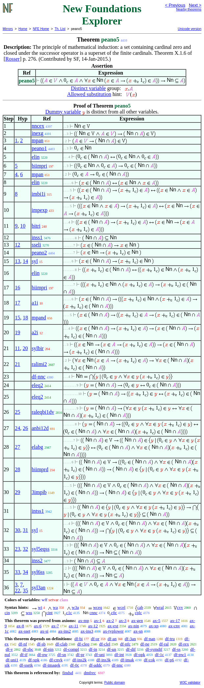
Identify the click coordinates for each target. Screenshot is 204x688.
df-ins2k (79, 659)
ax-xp (154, 625)
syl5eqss (40, 549)
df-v (9, 649)
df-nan (149, 638)
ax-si (44, 631)
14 (25, 261)
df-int (119, 654)
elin (35, 157)
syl (35, 261)
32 (25, 549)
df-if (23, 654)
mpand (39, 317)
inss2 (37, 560)
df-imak (127, 659)
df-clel (104, 643)
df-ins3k (103, 659)
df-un (111, 649)
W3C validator (190, 682)
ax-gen (137, 620)
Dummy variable (63, 112)
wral (160, 607)
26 (25, 428)
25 (17, 412)
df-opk (139, 654)
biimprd (40, 469)
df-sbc (28, 649)
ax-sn (138, 631)
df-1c (159, 654)
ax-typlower (113, 631)
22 (17, 590)
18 (25, 317)
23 (17, 549)
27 (17, 447)
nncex (38, 126)
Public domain (114, 682)
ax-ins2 (64, 631)
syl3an (38, 587)
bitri (36, 226)
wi (40, 607)
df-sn (61, 654)
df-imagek (51, 665)
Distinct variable (88, 88)
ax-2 (110, 620)
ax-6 (37, 625)
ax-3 (122, 620)
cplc (138, 612)
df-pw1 (180, 654)
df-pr (80, 654)
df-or (95, 638)
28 (17, 469)
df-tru (170, 638)
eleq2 (37, 385)
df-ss (176, 649)
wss (29, 612)
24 (17, 428)
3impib (39, 492)
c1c (69, 612)
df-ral (164, 643)
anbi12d (40, 428)
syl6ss (38, 572)
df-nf (22, 643)
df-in (93, 649)
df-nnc (38, 376)
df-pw (42, 654)
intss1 (38, 511)
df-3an (130, 638)
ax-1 (98, 620)
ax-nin (133, 625)
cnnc (93, 612)
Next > (195, 5)
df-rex (183, 643)
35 (25, 590)
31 (25, 530)
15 (17, 317)
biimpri (39, 166)
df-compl (71, 649)
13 (17, 261)
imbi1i (38, 194)
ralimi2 (39, 364)
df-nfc (125, 643)
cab (140, 607)
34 (25, 572)
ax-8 (20, 625)
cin (7, 612)
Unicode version (189, 29)
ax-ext (113, 625)
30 (17, 530)
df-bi (78, 638)
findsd (67, 672)
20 (25, 348)
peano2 (39, 252)
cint (49, 612)
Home (22, 29)
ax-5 (156, 620)
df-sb (41, 643)
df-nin (48, 649)
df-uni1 (12, 659)
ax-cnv (174, 625)
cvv (180, 607)
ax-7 (55, 625)
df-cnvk (56, 659)
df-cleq (83, 643)
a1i (35, 303)
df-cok (149, 659)
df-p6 (169, 659)
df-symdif (153, 649)
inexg (37, 133)
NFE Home (41, 29)
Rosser (12, 59)
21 (17, 364)
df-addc (95, 665)
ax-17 (175, 620)
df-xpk (33, 659)
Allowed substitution (89, 94)
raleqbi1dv (43, 412)
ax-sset (24, 631)
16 (17, 287)
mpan (37, 140)
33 (17, 572)
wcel (121, 607)
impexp (39, 210)
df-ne (144, 643)
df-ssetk (26, 665)
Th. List (60, 29)
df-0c (74, 665)
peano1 (39, 148)
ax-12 (93, 625)
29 (17, 492)
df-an (112, 638)
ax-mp (83, 620)
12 (17, 244)
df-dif (131, 649)
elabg (37, 447)
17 (17, 303)
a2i (35, 332)
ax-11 (73, 625)
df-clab (61, 643)
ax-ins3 (87, 631)
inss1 (37, 237)
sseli (36, 244)
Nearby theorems (188, 9)
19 (17, 332)
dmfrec (90, 672)
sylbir (37, 348)
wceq (97, 607)
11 (17, 348)
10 (22, 226)
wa (55, 607)
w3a (75, 607)
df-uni (99, 654)
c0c (114, 612)
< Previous (175, 5)
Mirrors (8, 29)
